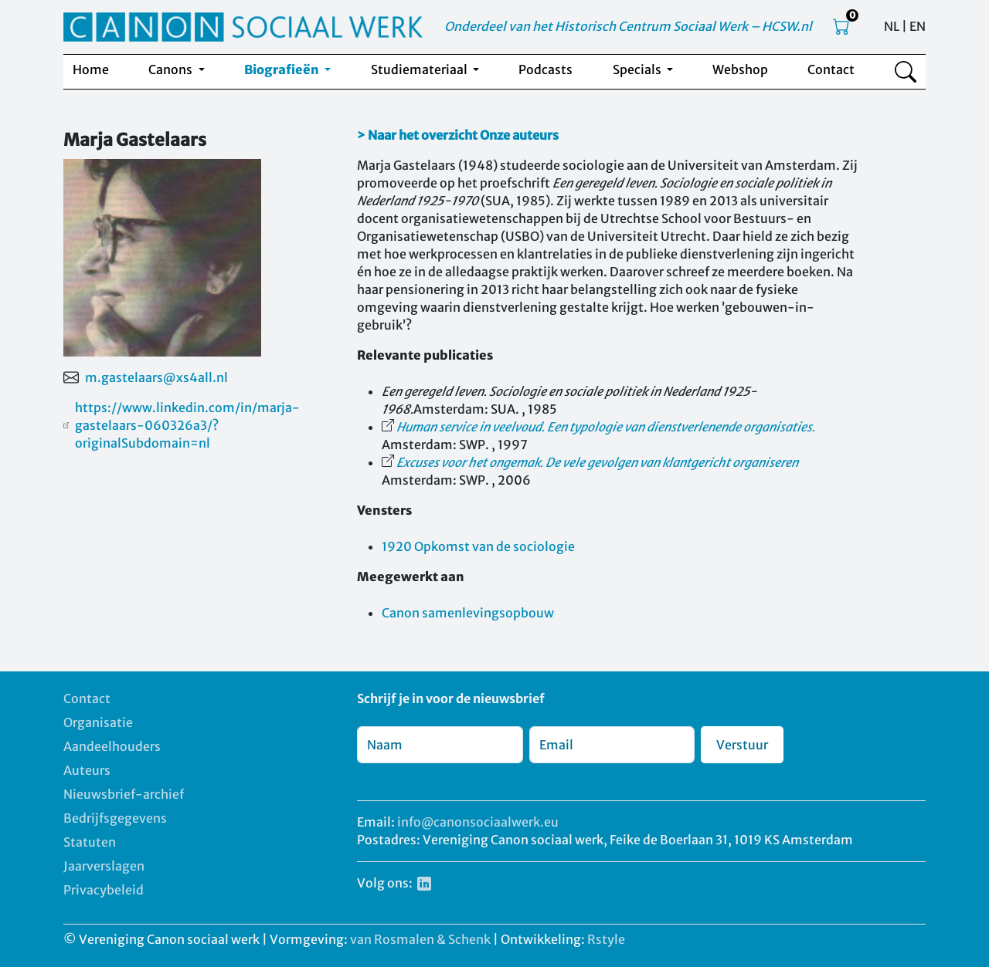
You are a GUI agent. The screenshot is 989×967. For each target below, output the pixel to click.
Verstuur (742, 744)
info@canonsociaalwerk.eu (478, 822)
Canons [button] (171, 69)
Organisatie (98, 722)
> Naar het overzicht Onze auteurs (458, 135)
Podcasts (545, 69)
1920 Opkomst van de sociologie (478, 546)
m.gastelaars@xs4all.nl (156, 377)
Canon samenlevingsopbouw (468, 612)
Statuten (89, 842)
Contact (831, 69)
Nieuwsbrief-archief (123, 794)
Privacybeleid (103, 890)
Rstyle (606, 939)
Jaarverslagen (103, 866)
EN (917, 26)
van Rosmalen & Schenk (420, 939)
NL (891, 26)
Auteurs (86, 770)
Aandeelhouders (112, 746)
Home (91, 69)
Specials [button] (638, 69)
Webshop (740, 69)
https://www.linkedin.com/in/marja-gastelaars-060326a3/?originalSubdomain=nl (187, 425)
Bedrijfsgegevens (115, 818)
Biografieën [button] (282, 69)
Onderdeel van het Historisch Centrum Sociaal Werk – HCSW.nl (628, 26)
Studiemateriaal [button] (420, 69)
